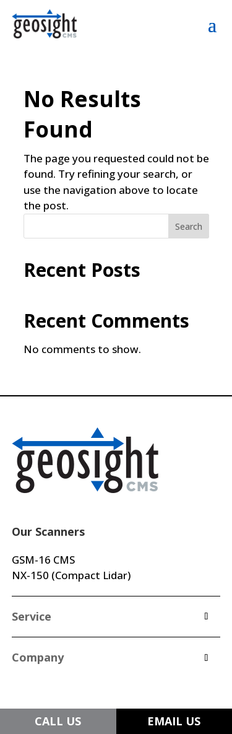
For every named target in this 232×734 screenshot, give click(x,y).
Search (188, 226)
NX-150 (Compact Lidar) (71, 575)
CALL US (58, 721)
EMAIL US (173, 721)
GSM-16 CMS (43, 560)
